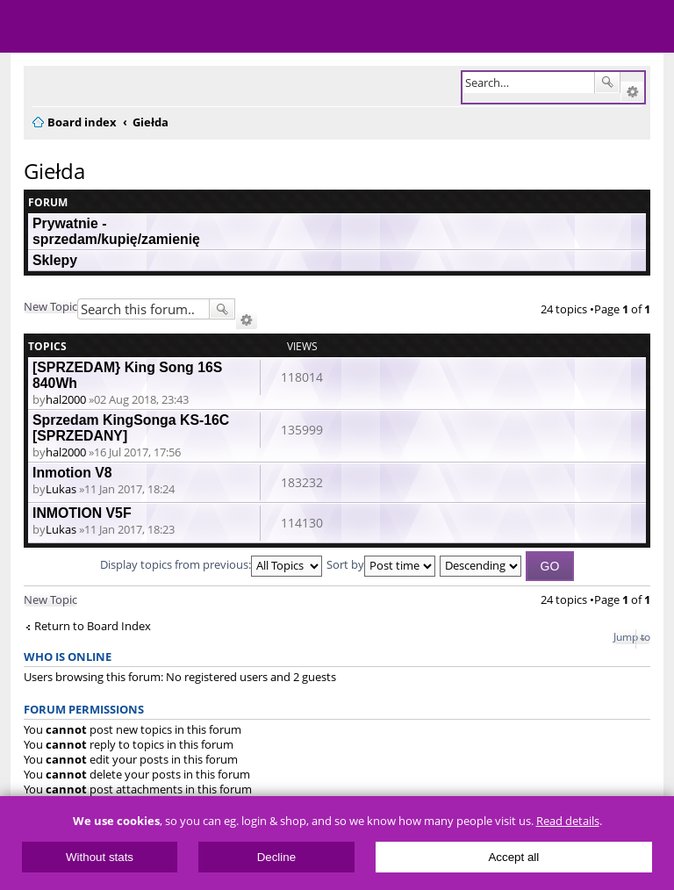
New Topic (50, 306)
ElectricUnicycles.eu (127, 28)
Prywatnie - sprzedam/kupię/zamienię (116, 231)
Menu (26, 26)
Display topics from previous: (211, 564)
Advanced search (632, 92)
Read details (567, 821)
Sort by (380, 564)
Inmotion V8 (72, 472)
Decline (276, 857)
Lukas (61, 489)
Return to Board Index (92, 626)
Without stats (99, 857)
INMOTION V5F (82, 513)
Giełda (54, 170)
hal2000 (66, 399)
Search (607, 82)
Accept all (513, 857)
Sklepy (54, 260)
